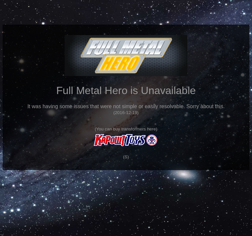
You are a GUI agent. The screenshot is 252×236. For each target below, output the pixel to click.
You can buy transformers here (126, 129)
